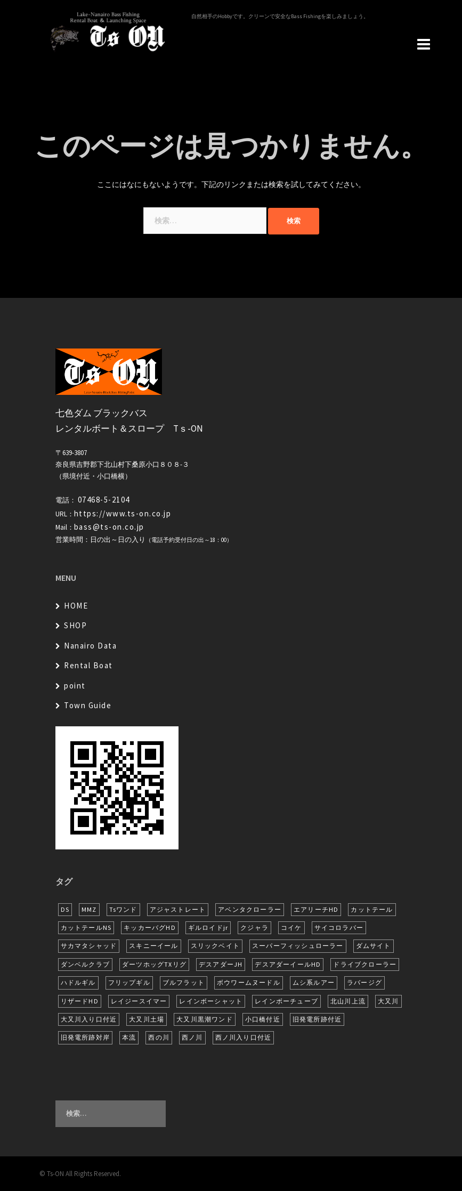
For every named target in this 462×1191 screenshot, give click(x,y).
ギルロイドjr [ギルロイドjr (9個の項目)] (208, 927)
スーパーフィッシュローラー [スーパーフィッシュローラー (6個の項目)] (298, 946)
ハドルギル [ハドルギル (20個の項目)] (78, 982)
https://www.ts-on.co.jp (123, 513)
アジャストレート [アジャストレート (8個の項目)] (178, 909)
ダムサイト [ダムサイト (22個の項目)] (373, 946)
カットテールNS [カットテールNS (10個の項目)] (86, 927)
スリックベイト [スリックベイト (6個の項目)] (215, 946)
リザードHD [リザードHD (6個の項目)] (80, 1001)
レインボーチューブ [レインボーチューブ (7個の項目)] (286, 1001)
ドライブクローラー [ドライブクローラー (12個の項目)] (364, 964)
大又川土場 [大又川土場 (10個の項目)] (146, 1019)
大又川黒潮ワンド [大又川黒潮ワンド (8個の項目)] (204, 1019)
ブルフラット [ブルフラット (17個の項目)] (184, 982)
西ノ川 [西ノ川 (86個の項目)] (192, 1037)
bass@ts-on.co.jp (109, 527)
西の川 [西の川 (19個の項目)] (158, 1037)
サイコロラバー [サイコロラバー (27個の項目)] (338, 927)
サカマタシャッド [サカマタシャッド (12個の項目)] (89, 946)
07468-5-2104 (104, 500)
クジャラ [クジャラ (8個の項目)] (254, 927)
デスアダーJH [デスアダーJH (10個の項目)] (220, 964)
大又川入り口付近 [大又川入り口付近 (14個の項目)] (89, 1019)
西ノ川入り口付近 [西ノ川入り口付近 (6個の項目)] (243, 1037)
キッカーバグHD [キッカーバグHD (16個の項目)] (150, 927)
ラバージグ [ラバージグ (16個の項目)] (364, 982)
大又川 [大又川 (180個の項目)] (388, 1001)
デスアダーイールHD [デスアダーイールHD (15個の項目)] (288, 964)
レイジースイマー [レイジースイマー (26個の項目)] (139, 1001)
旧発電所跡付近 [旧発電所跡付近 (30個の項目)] (317, 1019)
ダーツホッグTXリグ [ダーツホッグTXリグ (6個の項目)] (154, 964)
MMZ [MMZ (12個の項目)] (89, 909)
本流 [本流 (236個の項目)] (129, 1037)
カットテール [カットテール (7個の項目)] (372, 909)
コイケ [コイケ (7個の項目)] (291, 927)
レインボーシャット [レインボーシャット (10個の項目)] (210, 1001)
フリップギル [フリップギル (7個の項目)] (129, 982)
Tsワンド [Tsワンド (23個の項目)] (123, 909)
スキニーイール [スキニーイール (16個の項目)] (153, 946)
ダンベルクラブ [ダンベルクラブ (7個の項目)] (85, 964)
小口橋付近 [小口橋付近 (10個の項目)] (262, 1019)
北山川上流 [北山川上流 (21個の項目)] (348, 1001)
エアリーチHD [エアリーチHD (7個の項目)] (316, 909)
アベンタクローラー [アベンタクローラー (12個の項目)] (249, 909)
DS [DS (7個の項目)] (65, 909)
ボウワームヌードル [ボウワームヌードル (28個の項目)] (248, 982)
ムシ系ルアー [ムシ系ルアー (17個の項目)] (314, 982)
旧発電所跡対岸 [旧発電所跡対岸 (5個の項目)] (85, 1037)
